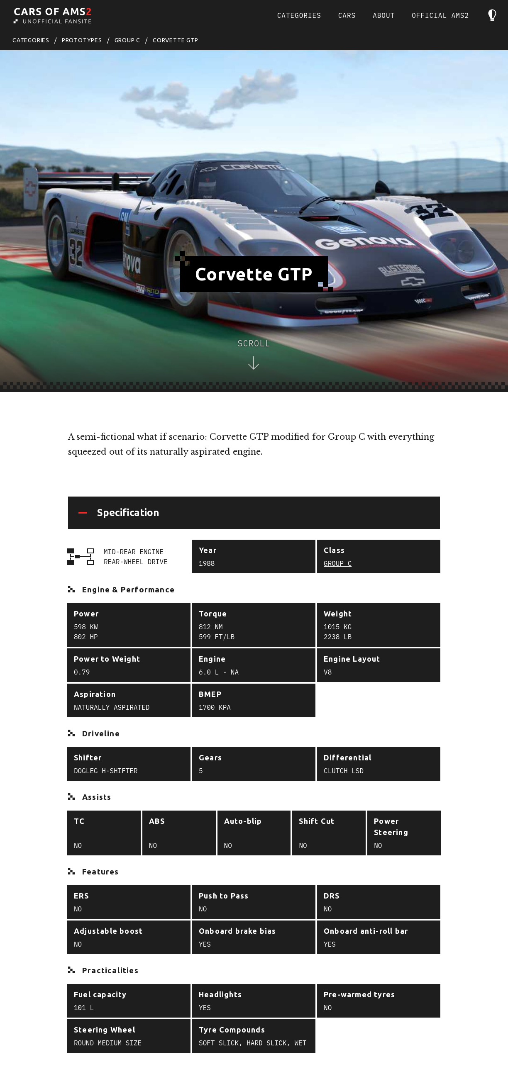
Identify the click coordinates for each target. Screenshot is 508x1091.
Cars (347, 15)
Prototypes (82, 40)
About (384, 15)
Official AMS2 (440, 15)
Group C (128, 40)
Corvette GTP (175, 40)
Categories (299, 15)
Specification (128, 512)
